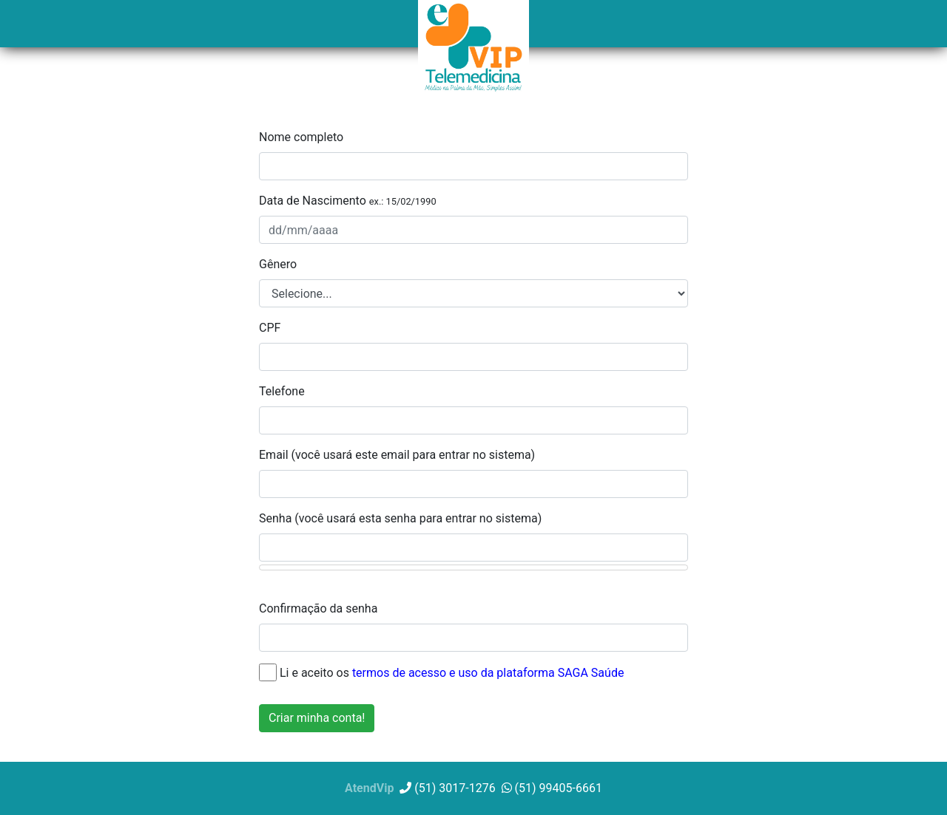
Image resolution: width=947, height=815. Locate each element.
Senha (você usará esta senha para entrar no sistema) (400, 518)
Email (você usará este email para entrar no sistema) (397, 455)
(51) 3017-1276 (447, 788)
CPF (269, 328)
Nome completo (301, 137)
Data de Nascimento (348, 201)
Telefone (282, 391)
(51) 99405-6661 (552, 788)
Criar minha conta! (317, 718)
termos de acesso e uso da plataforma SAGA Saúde (488, 672)
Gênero (278, 264)
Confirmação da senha (318, 608)
